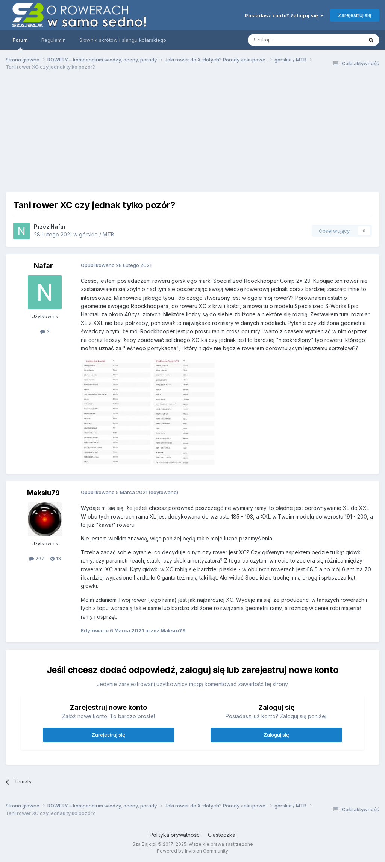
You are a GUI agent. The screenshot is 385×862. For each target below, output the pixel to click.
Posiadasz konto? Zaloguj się (284, 15)
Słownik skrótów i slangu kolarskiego (122, 40)
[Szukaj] (287, 40)
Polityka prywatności (175, 834)
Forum (20, 43)
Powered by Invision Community (192, 851)
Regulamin (53, 40)
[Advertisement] (195, 135)
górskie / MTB (96, 234)
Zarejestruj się (354, 15)
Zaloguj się (276, 735)
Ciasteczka (221, 834)
